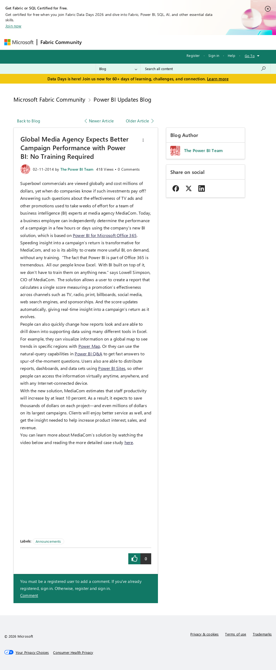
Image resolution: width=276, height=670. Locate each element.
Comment (29, 595)
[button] (143, 140)
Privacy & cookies (204, 634)
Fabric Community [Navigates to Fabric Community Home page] (61, 42)
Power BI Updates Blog (122, 99)
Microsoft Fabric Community (49, 99)
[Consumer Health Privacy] (73, 652)
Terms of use (235, 634)
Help (231, 55)
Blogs (188, 42)
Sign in (213, 55)
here (129, 442)
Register (193, 55)
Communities (164, 42)
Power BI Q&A (88, 353)
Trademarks (262, 634)
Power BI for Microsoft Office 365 (105, 235)
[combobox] (205, 69)
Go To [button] (250, 55)
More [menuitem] (206, 42)
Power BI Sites (111, 368)
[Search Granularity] (118, 69)
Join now (13, 26)
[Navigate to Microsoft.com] (18, 42)
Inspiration (117, 42)
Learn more (218, 78)
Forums (94, 42)
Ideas (140, 42)
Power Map (89, 346)
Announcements (48, 541)
